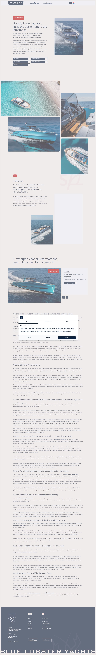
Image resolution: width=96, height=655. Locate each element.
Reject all (29, 337)
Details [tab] (67, 321)
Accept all (67, 337)
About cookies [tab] (47, 321)
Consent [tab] (28, 321)
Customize (48, 337)
